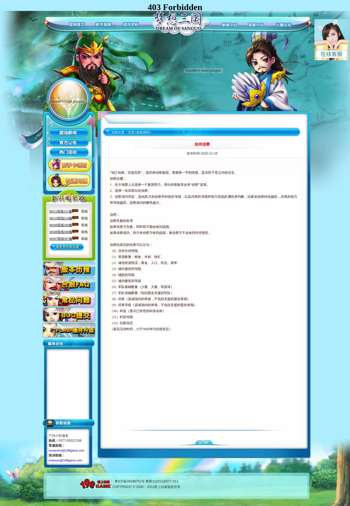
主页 (131, 132)
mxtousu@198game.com (65, 460)
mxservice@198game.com (66, 450)
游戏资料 (142, 132)
